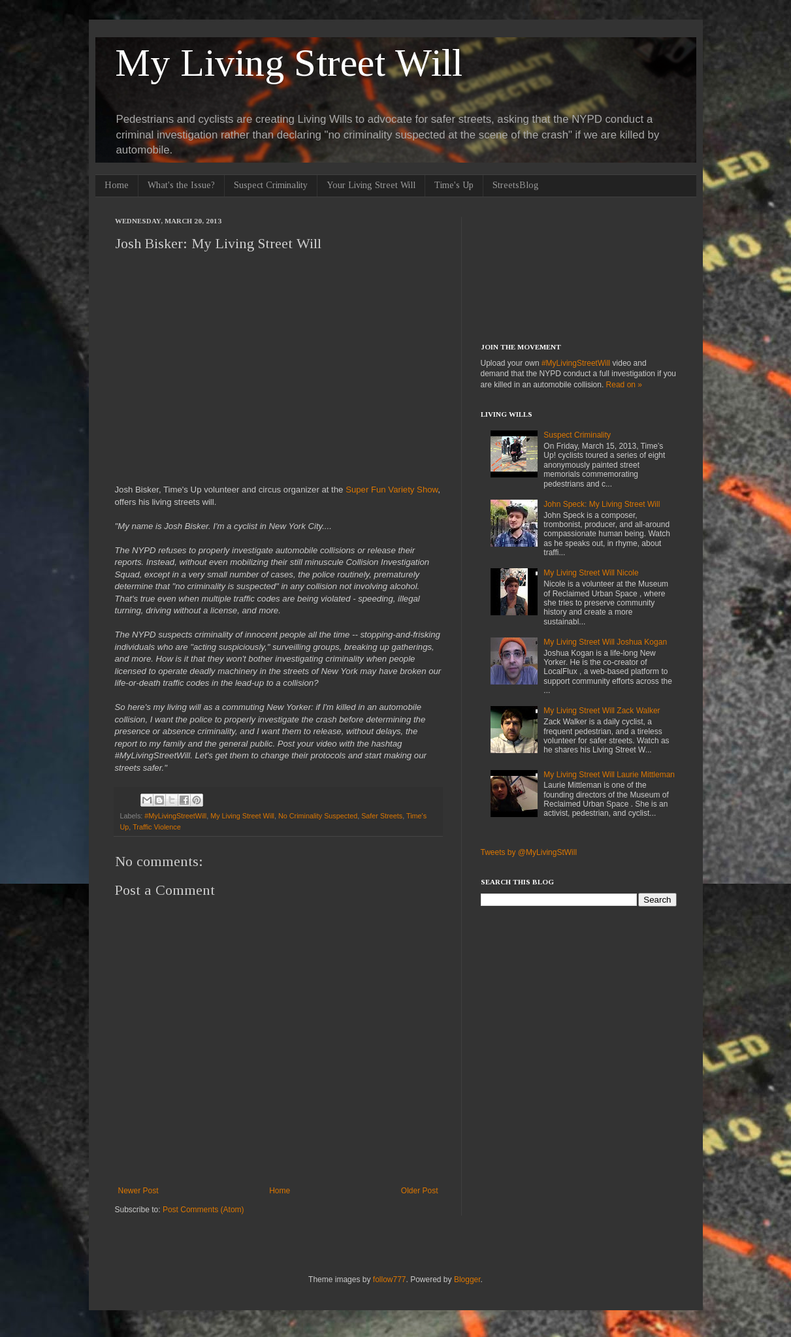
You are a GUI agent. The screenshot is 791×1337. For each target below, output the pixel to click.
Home (117, 185)
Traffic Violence (157, 827)
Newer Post (138, 1190)
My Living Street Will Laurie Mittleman (609, 774)
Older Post (419, 1190)
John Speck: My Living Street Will (601, 504)
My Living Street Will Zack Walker (601, 710)
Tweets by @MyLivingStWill (529, 852)
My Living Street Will (288, 62)
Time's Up (454, 185)
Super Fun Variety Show (392, 489)
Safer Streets (381, 816)
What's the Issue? (181, 185)
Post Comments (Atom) (203, 1209)
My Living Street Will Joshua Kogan (605, 642)
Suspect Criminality (271, 185)
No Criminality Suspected (317, 816)
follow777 (389, 1279)
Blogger (467, 1279)
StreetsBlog (515, 185)
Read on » (624, 384)
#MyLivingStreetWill (175, 816)
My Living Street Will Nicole (590, 572)
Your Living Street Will (371, 185)
